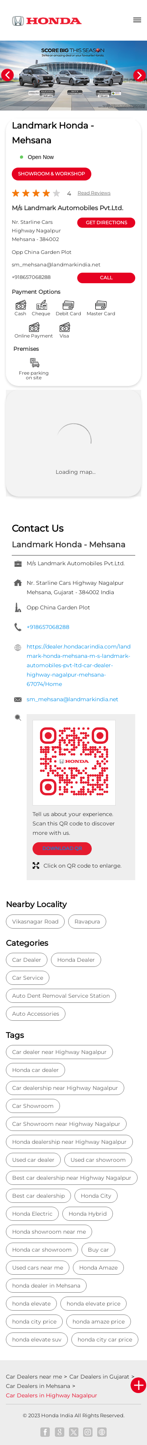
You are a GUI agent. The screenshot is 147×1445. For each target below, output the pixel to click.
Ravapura (87, 921)
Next (139, 75)
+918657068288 (31, 277)
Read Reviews (94, 193)
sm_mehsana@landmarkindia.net (56, 264)
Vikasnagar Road (35, 921)
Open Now (41, 157)
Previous (7, 75)
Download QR (62, 848)
